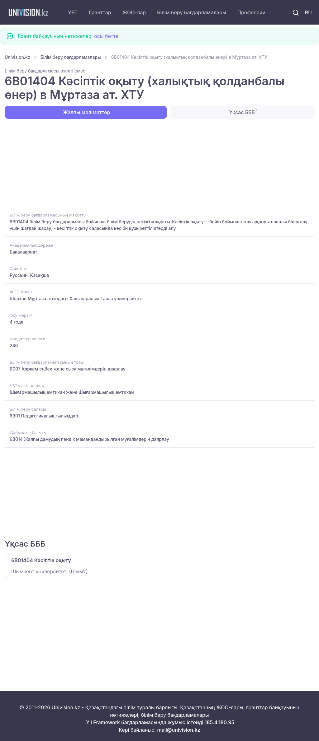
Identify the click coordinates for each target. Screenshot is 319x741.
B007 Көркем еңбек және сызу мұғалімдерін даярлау (68, 368)
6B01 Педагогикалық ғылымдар (44, 415)
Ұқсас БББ (242, 112)
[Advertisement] (159, 164)
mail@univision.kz (178, 730)
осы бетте (106, 36)
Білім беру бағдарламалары (191, 12)
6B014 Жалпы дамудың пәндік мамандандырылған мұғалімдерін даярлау (89, 439)
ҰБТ (73, 12)
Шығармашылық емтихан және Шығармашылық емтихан (72, 392)
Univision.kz (17, 57)
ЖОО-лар (134, 12)
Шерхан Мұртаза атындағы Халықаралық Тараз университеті (76, 298)
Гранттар (100, 12)
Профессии (251, 12)
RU (308, 12)
